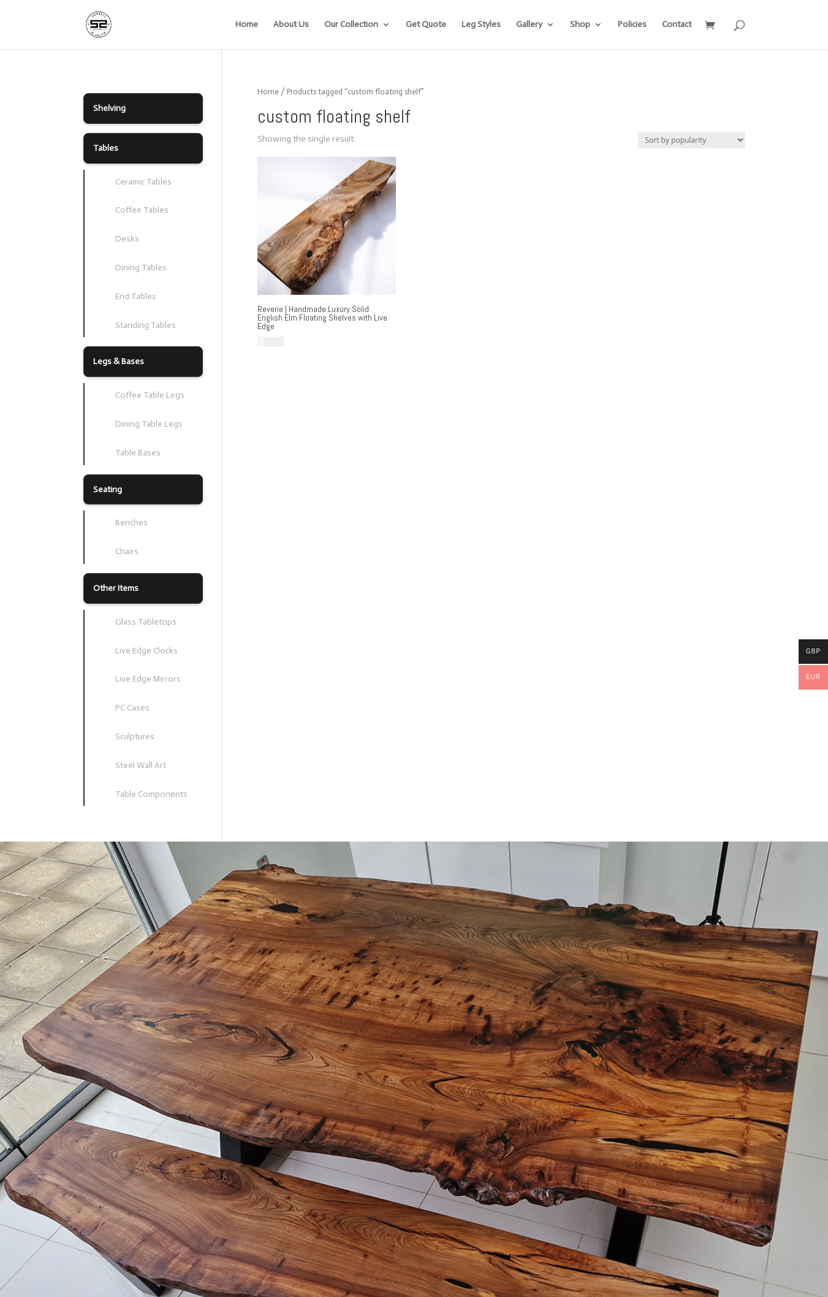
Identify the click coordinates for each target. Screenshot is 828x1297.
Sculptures (134, 736)
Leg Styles (481, 24)
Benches (131, 522)
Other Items (116, 588)
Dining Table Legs (149, 424)
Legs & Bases (118, 361)
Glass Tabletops (146, 622)
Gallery (529, 24)
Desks (127, 239)
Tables (105, 148)
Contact (676, 24)
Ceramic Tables (143, 182)
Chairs (127, 551)
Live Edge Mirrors (148, 679)
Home (246, 24)
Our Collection (351, 24)
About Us (291, 24)
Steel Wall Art (140, 765)
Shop (580, 24)
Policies (632, 24)
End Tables (135, 296)
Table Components (151, 794)
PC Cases (132, 707)
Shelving (109, 108)
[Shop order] (691, 140)
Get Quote (426, 24)
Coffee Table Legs (149, 395)
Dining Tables (141, 267)
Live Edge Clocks (146, 650)
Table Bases (138, 452)
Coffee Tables (142, 210)
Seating (107, 489)
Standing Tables (145, 325)
